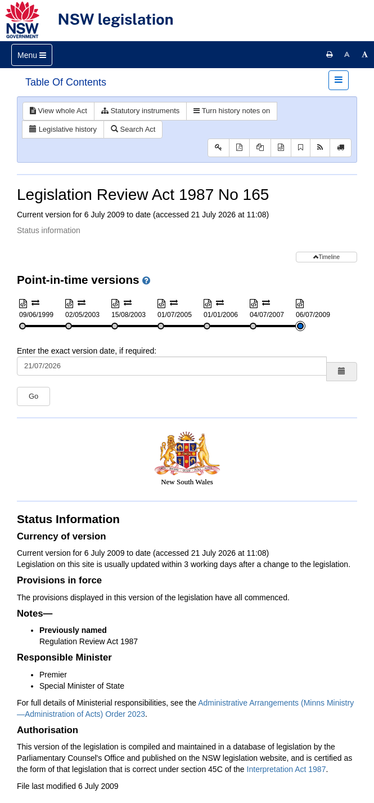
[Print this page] (329, 54)
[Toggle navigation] (31, 55)
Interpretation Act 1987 (286, 769)
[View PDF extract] (260, 148)
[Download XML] (281, 148)
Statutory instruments (140, 110)
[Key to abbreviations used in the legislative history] (218, 148)
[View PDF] (239, 148)
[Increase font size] (365, 54)
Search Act (133, 129)
